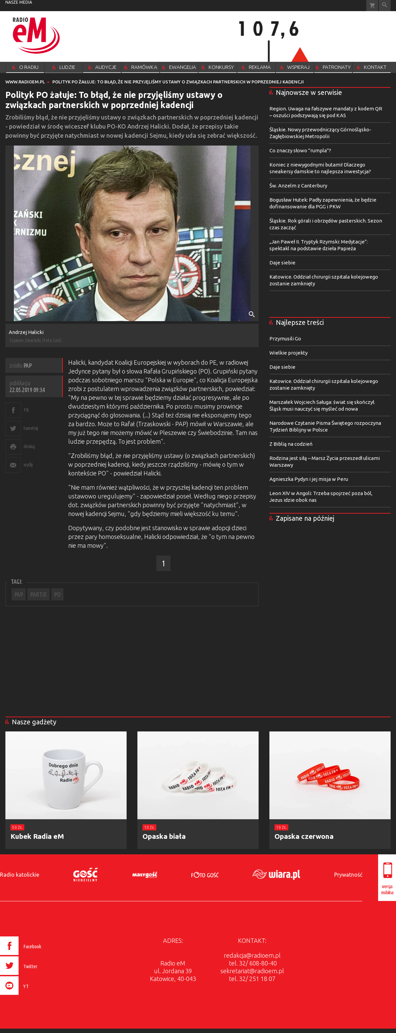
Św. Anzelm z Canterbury (298, 185)
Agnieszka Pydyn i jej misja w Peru (308, 479)
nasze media (18, 2)
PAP (18, 594)
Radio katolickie (19, 875)
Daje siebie (282, 262)
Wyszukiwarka (385, 5)
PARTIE (38, 594)
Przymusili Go (285, 338)
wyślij (28, 464)
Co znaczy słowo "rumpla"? (300, 150)
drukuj (29, 446)
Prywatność (348, 875)
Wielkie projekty (288, 353)
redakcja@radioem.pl (252, 955)
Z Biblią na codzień (291, 444)
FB (26, 410)
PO (57, 594)
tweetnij (31, 428)
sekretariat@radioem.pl (252, 970)
